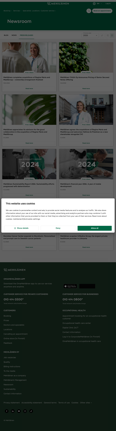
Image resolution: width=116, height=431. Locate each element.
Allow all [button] (94, 228)
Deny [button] (58, 228)
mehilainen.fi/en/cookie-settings (26, 219)
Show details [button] (21, 228)
